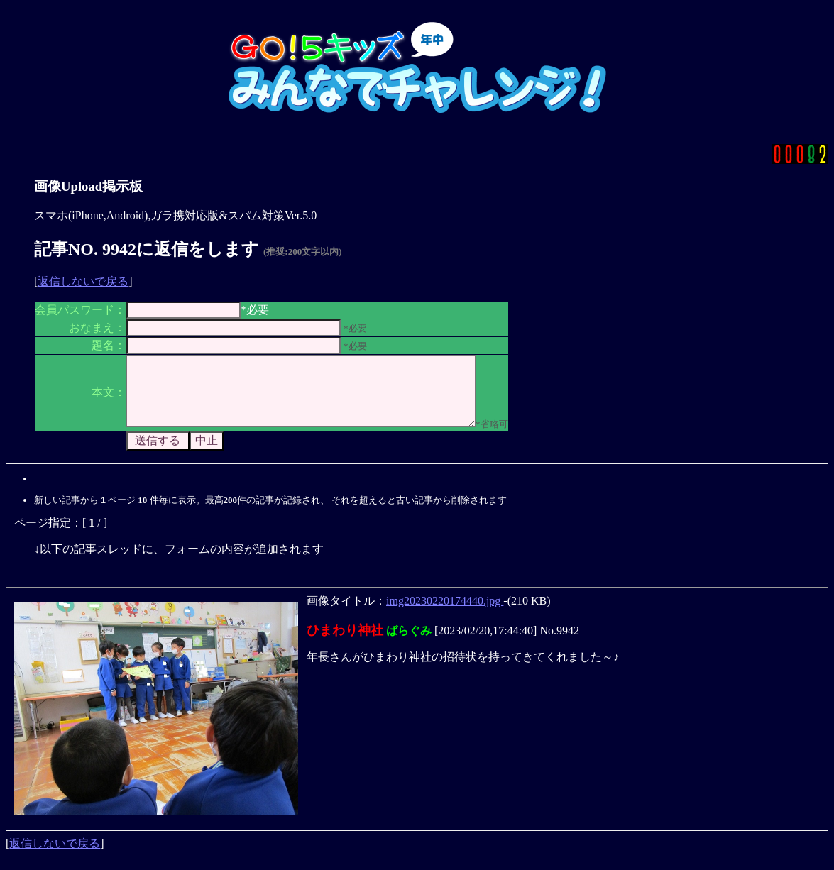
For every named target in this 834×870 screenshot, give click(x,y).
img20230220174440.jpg (444, 613)
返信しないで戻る (83, 281)
